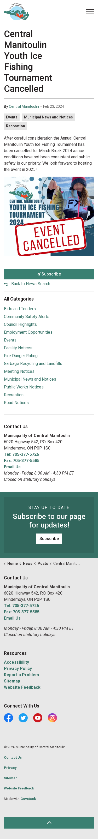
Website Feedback (22, 687)
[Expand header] (90, 11)
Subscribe (49, 274)
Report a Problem (21, 674)
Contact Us (13, 757)
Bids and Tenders (20, 308)
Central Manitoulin (24, 106)
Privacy (10, 768)
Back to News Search (30, 283)
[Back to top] (49, 823)
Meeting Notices (19, 371)
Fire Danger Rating (21, 355)
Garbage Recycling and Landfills (33, 363)
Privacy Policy (18, 668)
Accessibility (16, 662)
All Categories (19, 299)
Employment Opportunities (28, 332)
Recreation (15, 126)
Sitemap (12, 681)
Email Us (12, 466)
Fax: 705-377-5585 (21, 460)
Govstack (28, 799)
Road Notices (16, 402)
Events (12, 117)
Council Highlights (20, 324)
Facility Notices (18, 347)
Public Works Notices (24, 387)
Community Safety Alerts (26, 316)
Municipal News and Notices (48, 117)
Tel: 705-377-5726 (21, 454)
